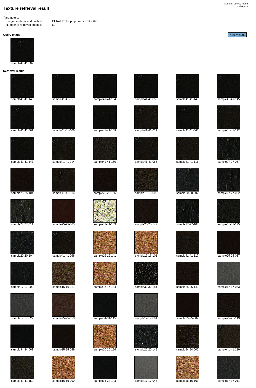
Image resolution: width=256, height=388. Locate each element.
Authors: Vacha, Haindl (236, 3)
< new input (237, 34)
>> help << (242, 6)
